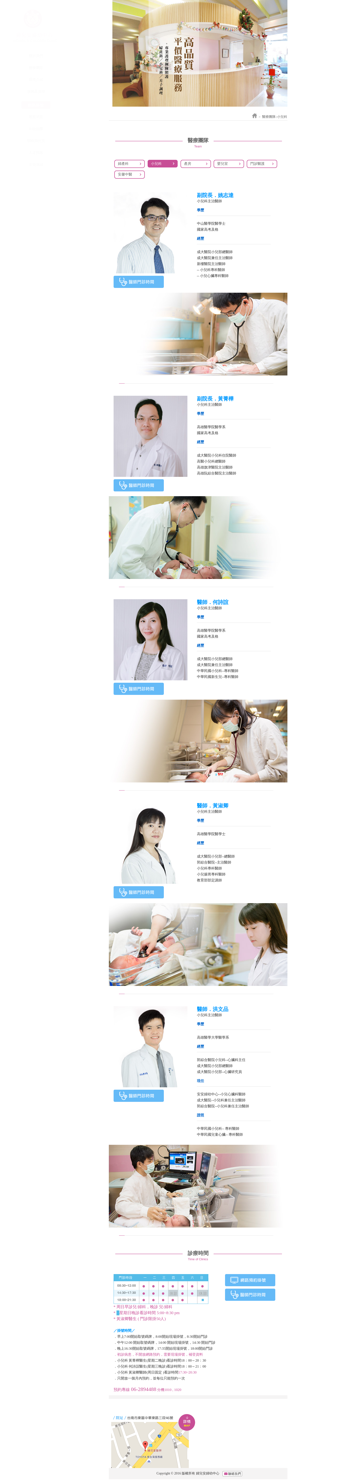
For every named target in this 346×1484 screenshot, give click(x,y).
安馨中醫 (125, 174)
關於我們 (82, 56)
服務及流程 (82, 92)
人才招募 (82, 153)
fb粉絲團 (82, 129)
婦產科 (123, 164)
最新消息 (82, 117)
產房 (187, 164)
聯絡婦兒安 (82, 141)
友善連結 (82, 165)
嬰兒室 (222, 164)
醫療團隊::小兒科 (274, 117)
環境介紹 (82, 80)
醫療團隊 (82, 68)
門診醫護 (257, 164)
